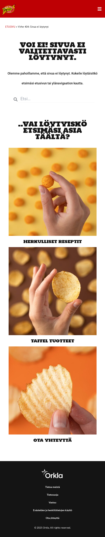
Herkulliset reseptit (52, 241)
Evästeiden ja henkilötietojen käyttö (52, 510)
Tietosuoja (52, 494)
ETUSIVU (10, 26)
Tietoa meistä (52, 486)
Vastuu (52, 502)
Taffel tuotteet (52, 340)
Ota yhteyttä (52, 440)
